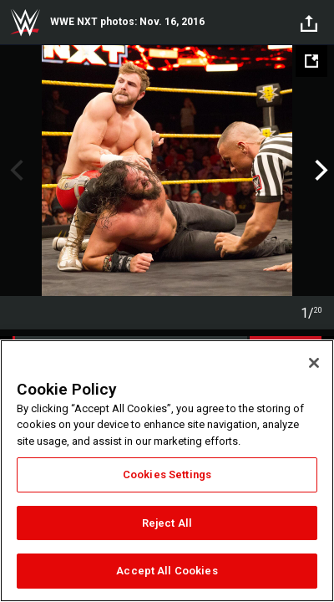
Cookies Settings (167, 474)
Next (319, 170)
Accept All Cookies (166, 570)
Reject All (167, 523)
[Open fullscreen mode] (311, 61)
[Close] (314, 362)
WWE (25, 22)
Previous (14, 170)
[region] (167, 470)
